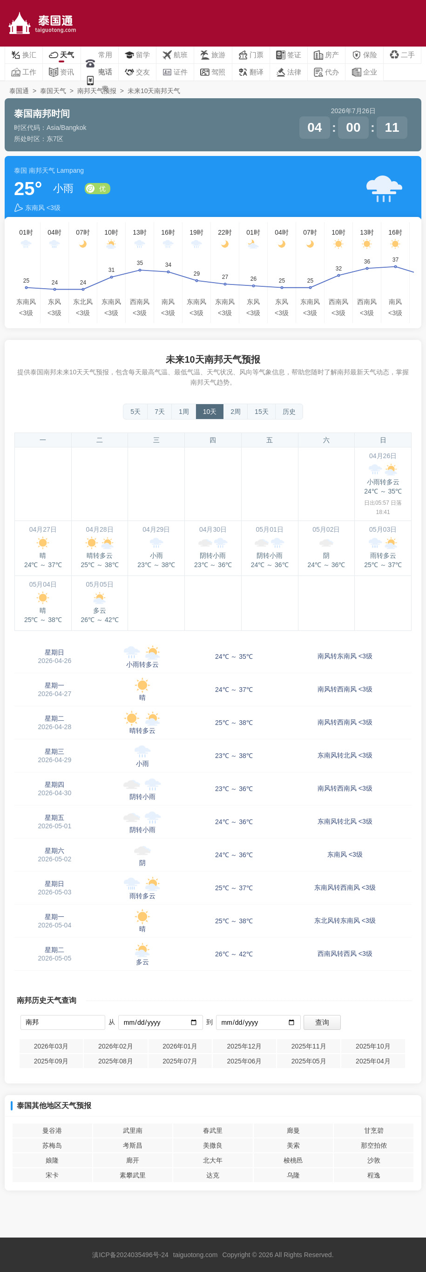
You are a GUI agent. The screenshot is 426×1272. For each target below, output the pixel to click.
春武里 (213, 1130)
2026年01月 (179, 1046)
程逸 (373, 1175)
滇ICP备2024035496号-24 (130, 1254)
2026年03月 (51, 1046)
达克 (212, 1175)
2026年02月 (115, 1046)
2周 (235, 411)
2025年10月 (373, 1046)
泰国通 (19, 91)
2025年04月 (373, 1061)
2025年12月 (244, 1046)
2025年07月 (179, 1061)
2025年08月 (115, 1061)
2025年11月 (308, 1046)
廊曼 (293, 1130)
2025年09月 (51, 1061)
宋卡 (52, 1175)
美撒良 (213, 1145)
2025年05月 (308, 1061)
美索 (293, 1145)
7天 (160, 411)
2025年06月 (244, 1061)
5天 (135, 411)
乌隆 (293, 1175)
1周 (184, 411)
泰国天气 (53, 91)
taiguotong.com (195, 1254)
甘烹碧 (374, 1130)
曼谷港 (52, 1130)
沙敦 (373, 1160)
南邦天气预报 (96, 91)
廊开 (132, 1160)
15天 (262, 411)
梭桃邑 (293, 1160)
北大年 (213, 1160)
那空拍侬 (374, 1145)
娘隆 (52, 1160)
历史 (289, 411)
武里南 (132, 1130)
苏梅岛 (52, 1145)
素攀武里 (133, 1175)
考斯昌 (132, 1145)
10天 (210, 411)
